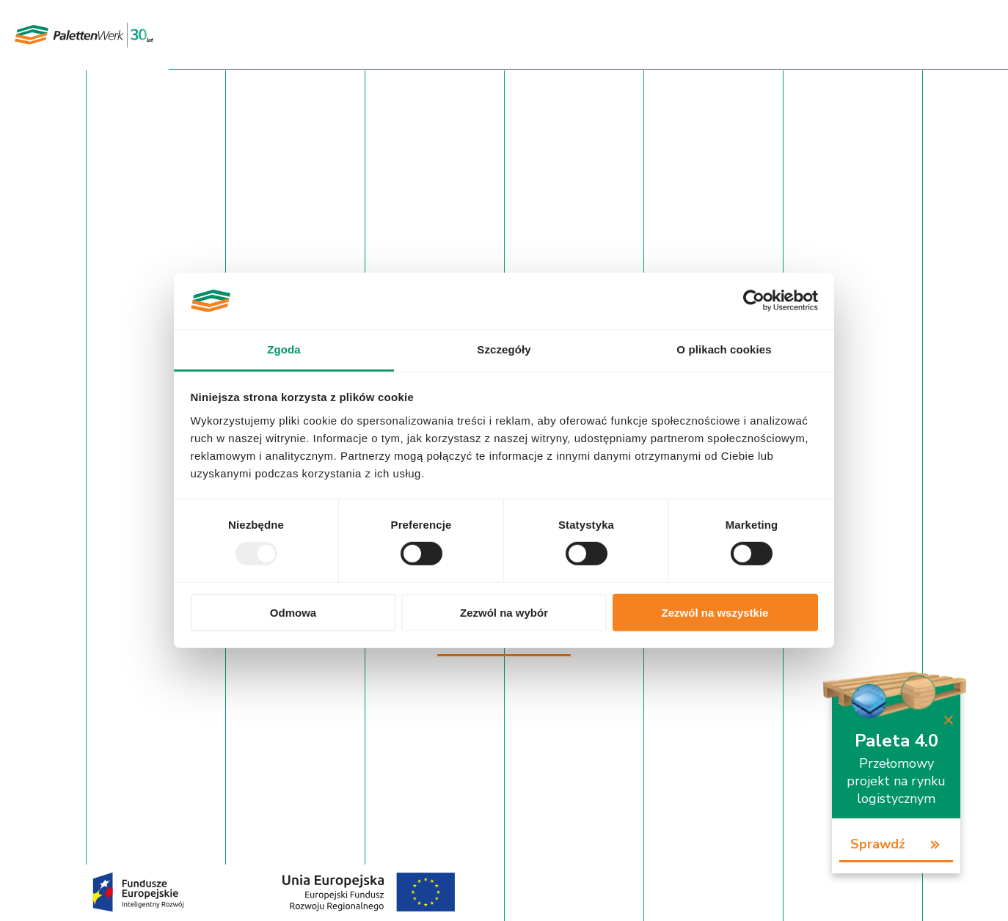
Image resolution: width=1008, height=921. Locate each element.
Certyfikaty (457, 34)
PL (948, 36)
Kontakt (820, 34)
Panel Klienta (894, 34)
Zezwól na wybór (504, 612)
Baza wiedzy (674, 34)
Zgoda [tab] (284, 349)
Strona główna (319, 34)
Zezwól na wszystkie (715, 612)
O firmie (524, 34)
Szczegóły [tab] (503, 349)
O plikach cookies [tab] (723, 349)
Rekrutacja (754, 34)
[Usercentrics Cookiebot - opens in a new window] (754, 301)
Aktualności (593, 34)
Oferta (393, 34)
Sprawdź (877, 844)
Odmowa (293, 612)
